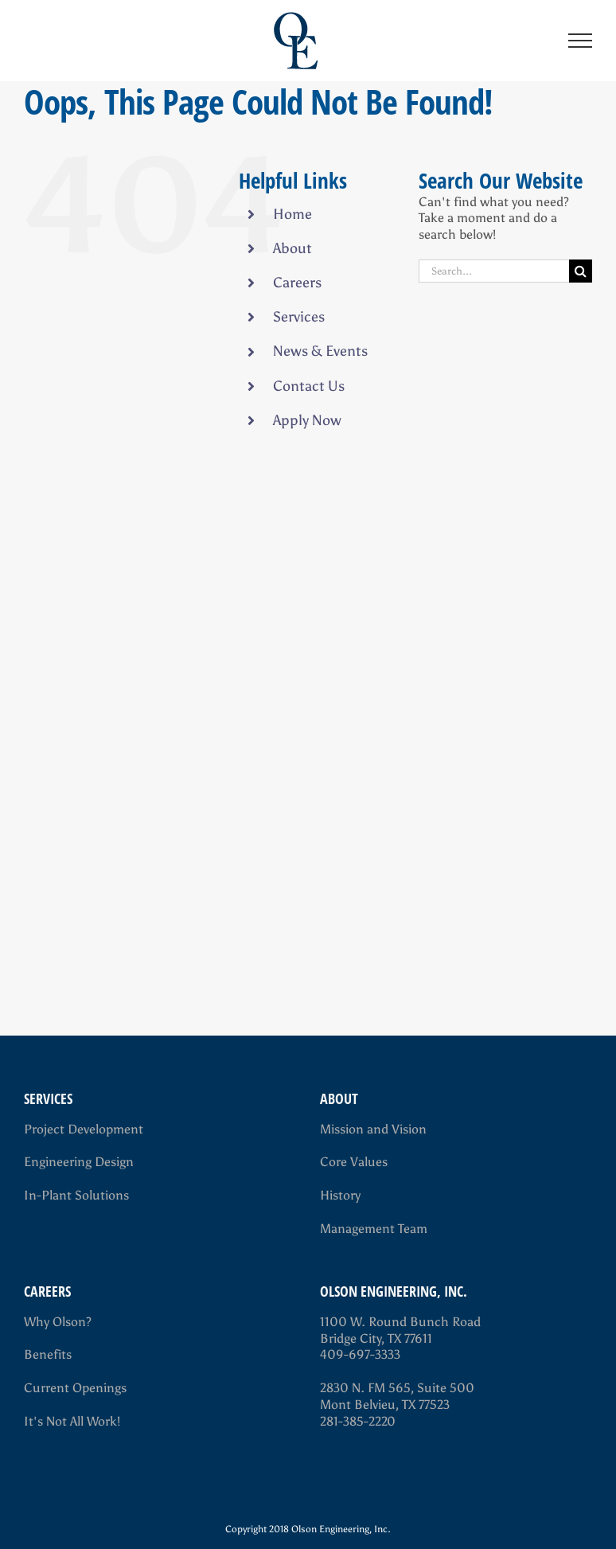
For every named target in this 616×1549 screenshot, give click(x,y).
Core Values (354, 1161)
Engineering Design (79, 1161)
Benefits (48, 1354)
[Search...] (494, 271)
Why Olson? (58, 1321)
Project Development (83, 1129)
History (340, 1195)
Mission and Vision (373, 1129)
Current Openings (75, 1387)
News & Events (320, 351)
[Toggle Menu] (580, 40)
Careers (297, 282)
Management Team (373, 1228)
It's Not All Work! (72, 1421)
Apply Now (307, 420)
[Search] (580, 271)
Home (292, 214)
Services (299, 317)
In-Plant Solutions (76, 1195)
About (292, 248)
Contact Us (309, 386)
